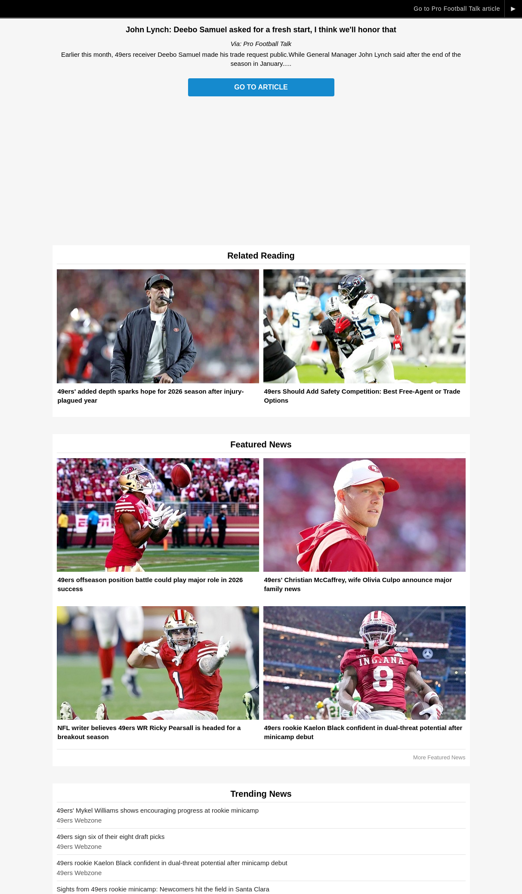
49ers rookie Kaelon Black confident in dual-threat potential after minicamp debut (172, 862)
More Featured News (439, 757)
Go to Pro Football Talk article (457, 8)
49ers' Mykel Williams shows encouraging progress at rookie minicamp (158, 810)
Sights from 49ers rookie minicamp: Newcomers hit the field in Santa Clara (163, 889)
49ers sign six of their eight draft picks (111, 836)
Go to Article (260, 87)
